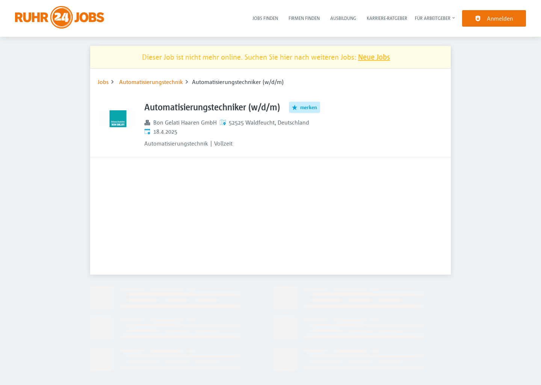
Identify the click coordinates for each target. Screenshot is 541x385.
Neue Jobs (374, 57)
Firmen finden (304, 18)
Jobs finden (265, 18)
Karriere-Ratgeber (387, 18)
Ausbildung (343, 18)
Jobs (103, 82)
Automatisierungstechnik (151, 82)
